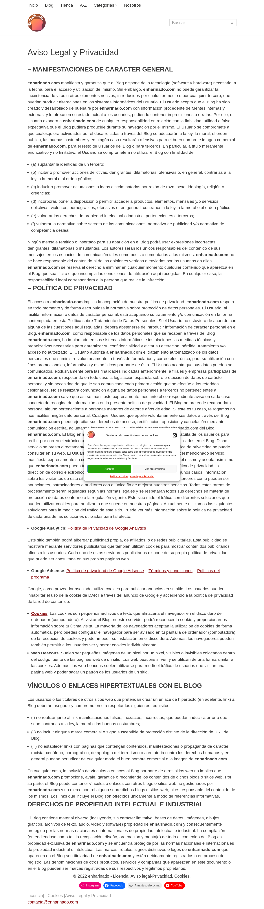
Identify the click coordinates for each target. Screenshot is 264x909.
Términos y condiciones (171, 571)
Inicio (33, 5)
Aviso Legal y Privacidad (142, 476)
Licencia (120, 877)
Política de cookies (119, 476)
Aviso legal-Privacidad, (152, 877)
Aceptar (109, 468)
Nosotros (132, 5)
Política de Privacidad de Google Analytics (107, 529)
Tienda (66, 5)
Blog (49, 5)
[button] (175, 435)
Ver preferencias (155, 468)
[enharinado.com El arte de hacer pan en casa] (36, 23)
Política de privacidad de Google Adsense (106, 571)
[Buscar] (198, 22)
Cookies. (182, 877)
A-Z (83, 5)
